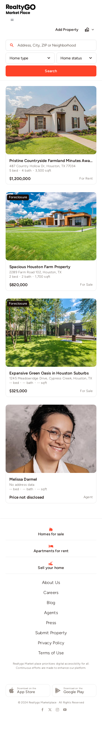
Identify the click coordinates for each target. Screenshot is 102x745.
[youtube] (64, 710)
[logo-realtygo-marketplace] (21, 5)
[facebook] (42, 710)
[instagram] (57, 710)
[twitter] (49, 710)
